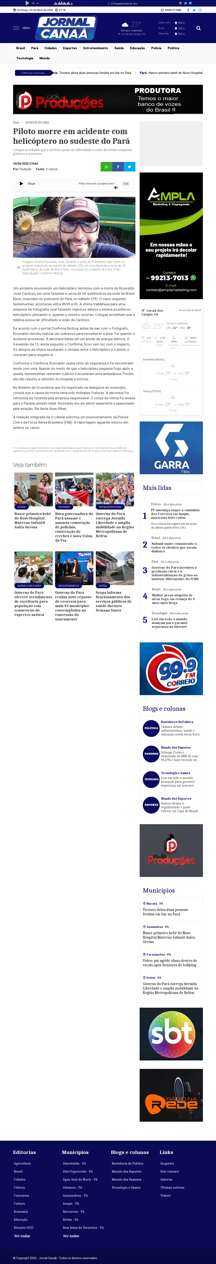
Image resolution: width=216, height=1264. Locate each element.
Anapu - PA (71, 1204)
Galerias (167, 1179)
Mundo (44, 58)
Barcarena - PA (74, 1212)
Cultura (19, 1204)
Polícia (156, 48)
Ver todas (22, 1236)
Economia (21, 1212)
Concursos (21, 1195)
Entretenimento (95, 48)
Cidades (51, 48)
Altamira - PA (72, 1187)
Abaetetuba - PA (74, 1163)
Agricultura (22, 1163)
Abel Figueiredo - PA (78, 1171)
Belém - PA (70, 1220)
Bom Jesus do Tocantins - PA (83, 1228)
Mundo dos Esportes (127, 1171)
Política (173, 48)
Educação (137, 48)
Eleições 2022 (24, 1228)
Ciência (19, 1187)
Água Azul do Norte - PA (80, 1179)
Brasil (20, 48)
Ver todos (71, 1236)
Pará (34, 48)
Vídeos (165, 1195)
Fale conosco (170, 1171)
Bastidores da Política (127, 1163)
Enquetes (167, 1163)
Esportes (70, 48)
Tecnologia (24, 58)
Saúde (119, 48)
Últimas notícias (172, 1187)
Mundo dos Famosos (126, 1179)
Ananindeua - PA (75, 1195)
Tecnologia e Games (126, 1187)
